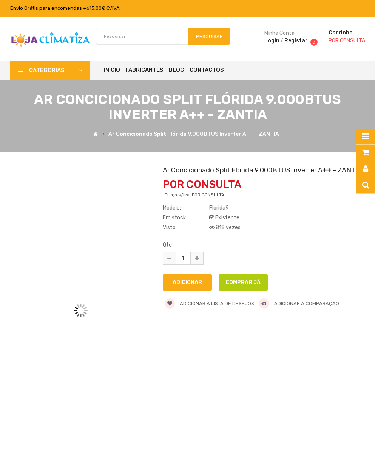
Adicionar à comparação (299, 303)
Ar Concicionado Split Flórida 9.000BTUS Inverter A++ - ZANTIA (193, 134)
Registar (296, 40)
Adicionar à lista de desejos (209, 303)
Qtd (167, 245)
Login (271, 40)
